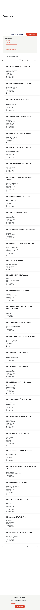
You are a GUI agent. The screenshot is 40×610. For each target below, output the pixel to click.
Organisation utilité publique (11, 49)
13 (20, 60)
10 (12, 60)
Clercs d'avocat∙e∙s (10, 47)
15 (24, 60)
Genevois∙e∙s (8, 42)
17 (29, 60)
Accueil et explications (17, 34)
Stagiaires (8, 45)
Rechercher (32, 34)
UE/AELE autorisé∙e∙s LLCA (11, 44)
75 (34, 60)
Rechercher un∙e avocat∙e (8, 25)
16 (27, 60)
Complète (8, 40)
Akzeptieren (20, 607)
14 (22, 60)
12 (17, 60)
